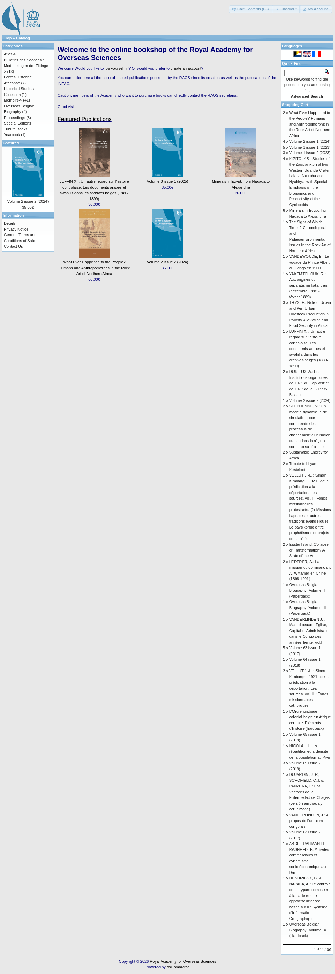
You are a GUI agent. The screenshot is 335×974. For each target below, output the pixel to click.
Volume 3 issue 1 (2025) (167, 181)
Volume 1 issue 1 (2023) (310, 147)
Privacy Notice (16, 229)
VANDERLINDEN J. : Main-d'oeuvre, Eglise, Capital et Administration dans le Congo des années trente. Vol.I (310, 630)
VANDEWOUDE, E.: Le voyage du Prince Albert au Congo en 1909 (309, 262)
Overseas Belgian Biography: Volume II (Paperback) (307, 590)
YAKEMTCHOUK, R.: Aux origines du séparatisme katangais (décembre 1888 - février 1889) (308, 285)
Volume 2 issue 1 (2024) (310, 141)
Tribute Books (15, 129)
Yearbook (12, 135)
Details (10, 223)
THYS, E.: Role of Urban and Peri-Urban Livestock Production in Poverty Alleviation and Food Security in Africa (310, 314)
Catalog (23, 38)
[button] (251, 9)
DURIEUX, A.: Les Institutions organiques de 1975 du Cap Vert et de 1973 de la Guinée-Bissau (309, 383)
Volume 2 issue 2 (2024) (167, 262)
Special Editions (17, 123)
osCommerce (178, 967)
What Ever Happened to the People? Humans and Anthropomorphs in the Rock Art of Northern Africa (94, 268)
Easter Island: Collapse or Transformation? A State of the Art (309, 550)
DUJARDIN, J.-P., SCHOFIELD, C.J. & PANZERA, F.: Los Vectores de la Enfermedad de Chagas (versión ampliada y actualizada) (309, 791)
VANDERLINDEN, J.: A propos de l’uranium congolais (308, 821)
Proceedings (14, 117)
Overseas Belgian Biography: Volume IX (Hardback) (307, 930)
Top (8, 38)
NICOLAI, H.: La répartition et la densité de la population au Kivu (309, 751)
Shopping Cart (295, 105)
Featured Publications (85, 119)
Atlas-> (10, 54)
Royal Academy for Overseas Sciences (183, 961)
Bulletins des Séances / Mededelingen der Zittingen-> (28, 66)
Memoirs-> (13, 100)
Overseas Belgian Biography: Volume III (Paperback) (307, 607)
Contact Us (13, 246)
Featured (11, 143)
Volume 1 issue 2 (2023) (310, 153)
